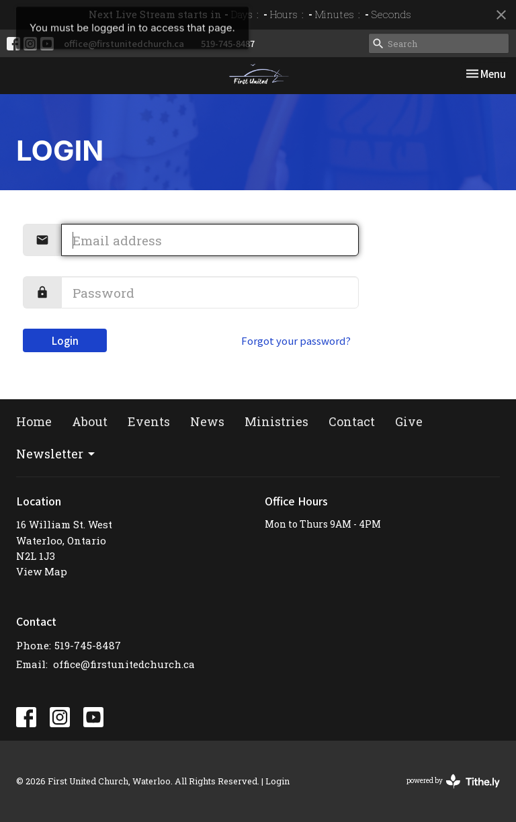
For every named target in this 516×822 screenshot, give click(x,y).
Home (34, 421)
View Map (41, 571)
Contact (352, 421)
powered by (453, 781)
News (207, 421)
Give (409, 421)
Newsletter (56, 454)
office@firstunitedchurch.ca (124, 43)
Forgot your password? (296, 340)
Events (149, 421)
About (90, 421)
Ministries (276, 421)
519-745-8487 (228, 43)
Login (65, 340)
